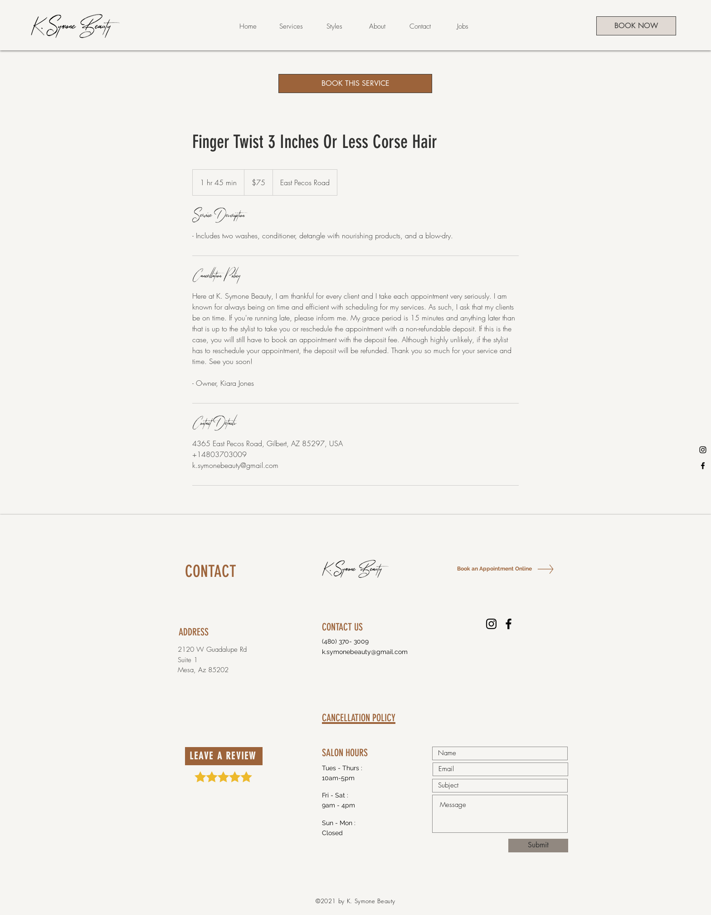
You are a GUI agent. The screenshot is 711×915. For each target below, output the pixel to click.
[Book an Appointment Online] (493, 569)
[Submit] (538, 845)
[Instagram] (702, 449)
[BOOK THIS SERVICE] (355, 83)
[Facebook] (702, 465)
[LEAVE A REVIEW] (224, 756)
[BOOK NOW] (636, 25)
